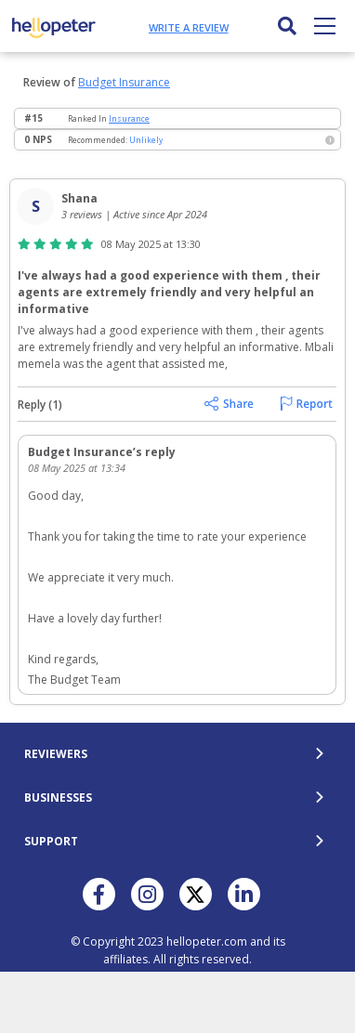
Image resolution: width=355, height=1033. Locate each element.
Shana (79, 198)
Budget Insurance (124, 82)
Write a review (189, 27)
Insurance (129, 118)
